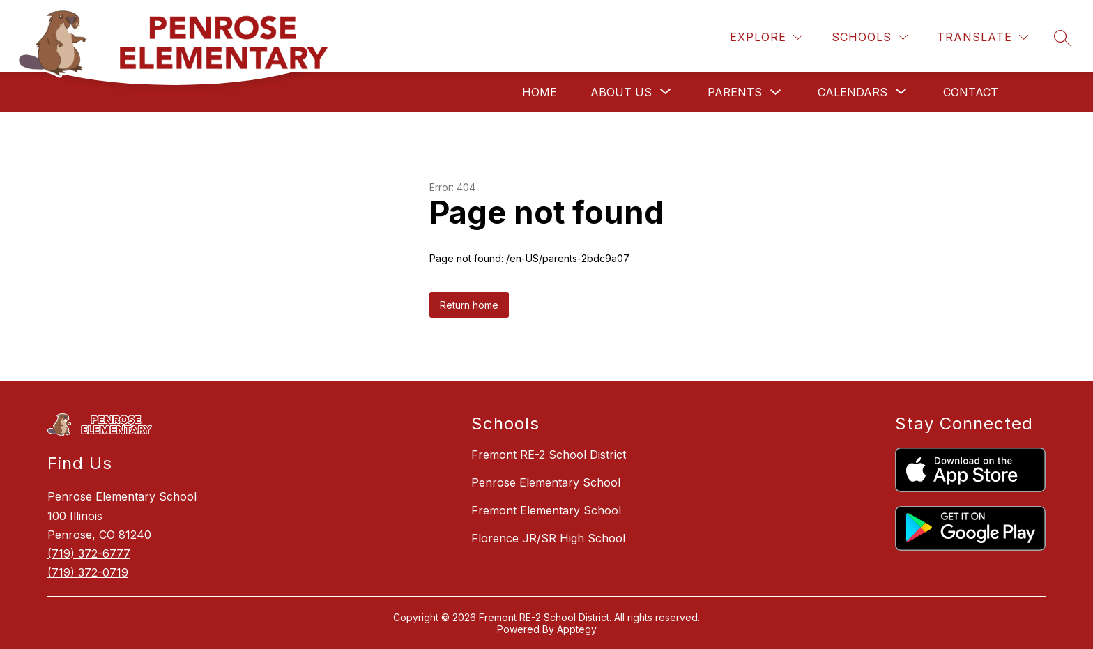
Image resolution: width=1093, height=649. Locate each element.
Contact (970, 92)
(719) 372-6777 (88, 553)
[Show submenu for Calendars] (852, 92)
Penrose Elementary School (545, 482)
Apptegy (577, 629)
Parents (735, 92)
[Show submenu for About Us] (621, 92)
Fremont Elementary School (546, 510)
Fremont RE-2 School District (548, 454)
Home (539, 92)
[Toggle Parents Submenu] (775, 92)
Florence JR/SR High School (548, 538)
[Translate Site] (982, 37)
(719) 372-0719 (87, 572)
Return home (469, 305)
